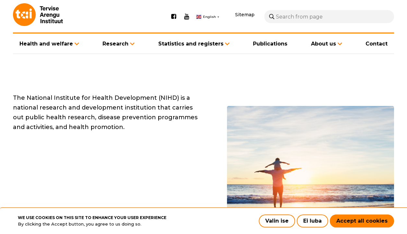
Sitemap (245, 19)
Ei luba (312, 221)
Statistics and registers (190, 53)
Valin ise (277, 221)
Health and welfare (46, 53)
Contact (376, 53)
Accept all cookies (362, 221)
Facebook (173, 21)
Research (115, 53)
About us (323, 53)
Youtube (186, 21)
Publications (270, 53)
